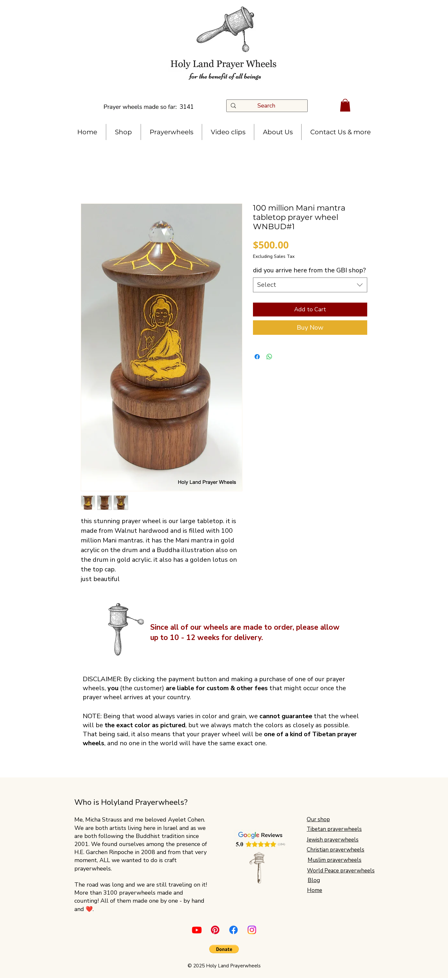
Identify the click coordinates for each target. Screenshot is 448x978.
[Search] (268, 105)
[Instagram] (251, 930)
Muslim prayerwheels (334, 860)
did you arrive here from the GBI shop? (309, 270)
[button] (345, 105)
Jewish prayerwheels (333, 839)
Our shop (318, 819)
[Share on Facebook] (257, 357)
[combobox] (310, 284)
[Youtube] (196, 930)
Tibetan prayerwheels (334, 829)
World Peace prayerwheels (341, 870)
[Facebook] (233, 930)
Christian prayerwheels (335, 849)
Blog (314, 880)
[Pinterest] (215, 930)
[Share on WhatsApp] (269, 357)
